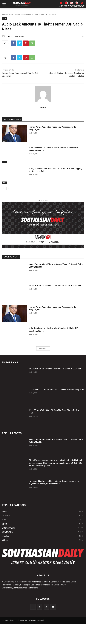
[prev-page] (3, 188)
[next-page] (8, 188)
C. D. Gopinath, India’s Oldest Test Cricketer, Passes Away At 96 (56, 389)
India (4, 141)
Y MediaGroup (82, 6)
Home (4, 14)
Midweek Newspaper (76, 6)
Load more (43, 348)
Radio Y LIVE (71, 6)
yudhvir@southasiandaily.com (25, 588)
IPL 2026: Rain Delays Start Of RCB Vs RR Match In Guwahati (55, 285)
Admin (10, 36)
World (11, 14)
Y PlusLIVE (61, 6)
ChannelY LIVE (66, 6)
